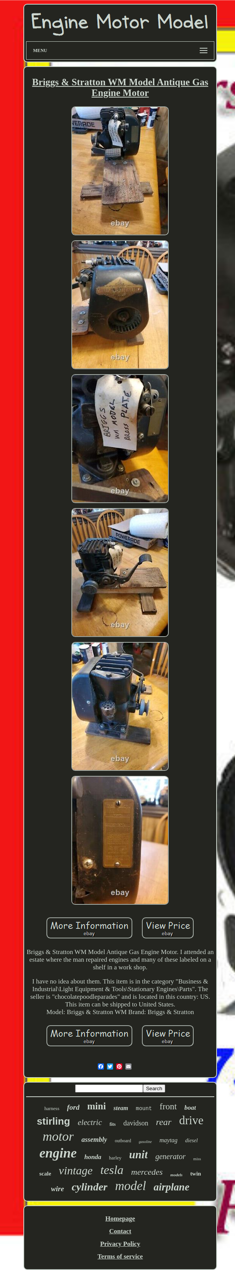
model (130, 1186)
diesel (191, 1140)
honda (92, 1157)
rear (163, 1122)
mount (144, 1109)
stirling (53, 1121)
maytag (168, 1140)
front (168, 1106)
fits (113, 1124)
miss (197, 1158)
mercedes (147, 1172)
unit (138, 1154)
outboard (123, 1140)
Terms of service (120, 1256)
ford (73, 1107)
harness (51, 1108)
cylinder (89, 1187)
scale (45, 1174)
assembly (94, 1139)
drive (191, 1120)
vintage (75, 1170)
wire (57, 1189)
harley (115, 1158)
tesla (111, 1170)
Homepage (120, 1218)
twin (195, 1174)
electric (90, 1122)
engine (58, 1153)
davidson (135, 1123)
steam (120, 1108)
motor (58, 1136)
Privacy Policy (120, 1243)
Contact (120, 1231)
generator (170, 1156)
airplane (171, 1187)
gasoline (145, 1142)
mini (96, 1106)
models (176, 1174)
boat (190, 1107)
